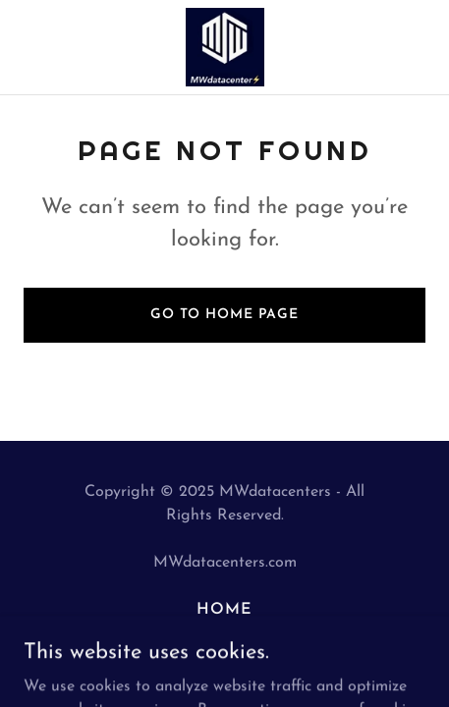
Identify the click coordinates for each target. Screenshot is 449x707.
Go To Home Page (224, 314)
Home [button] (224, 610)
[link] (225, 47)
